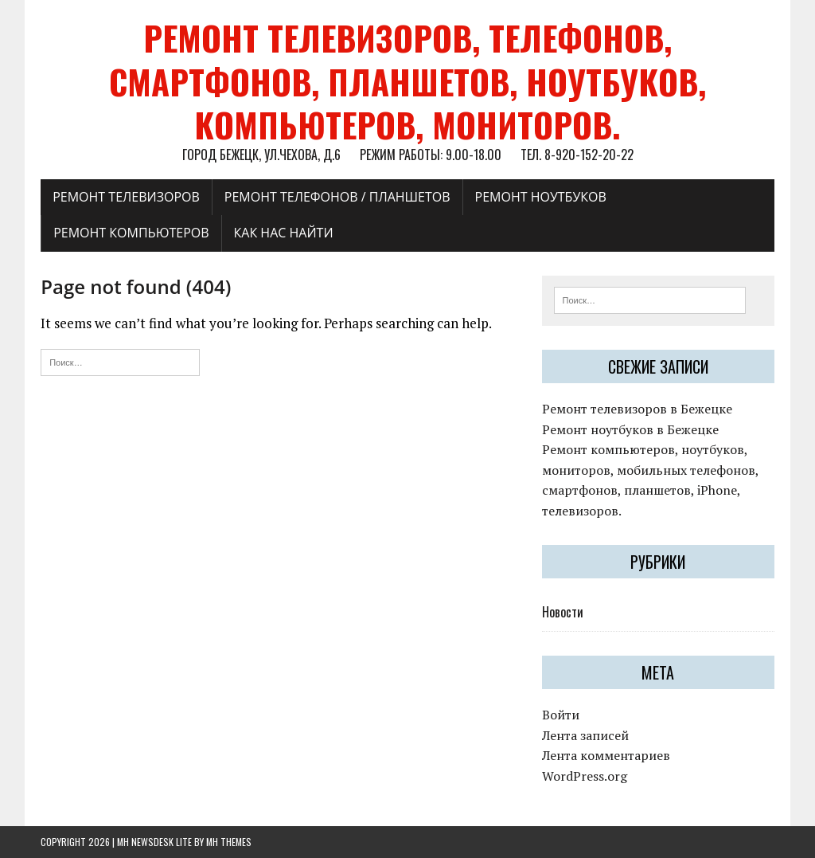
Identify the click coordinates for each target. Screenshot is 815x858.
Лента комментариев (606, 755)
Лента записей (585, 735)
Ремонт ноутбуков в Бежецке (630, 429)
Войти (560, 714)
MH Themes (229, 841)
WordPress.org (584, 776)
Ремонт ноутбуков (540, 197)
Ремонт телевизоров (126, 197)
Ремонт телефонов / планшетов (337, 197)
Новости (562, 611)
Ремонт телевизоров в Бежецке (637, 408)
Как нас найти (283, 232)
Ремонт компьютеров (131, 232)
